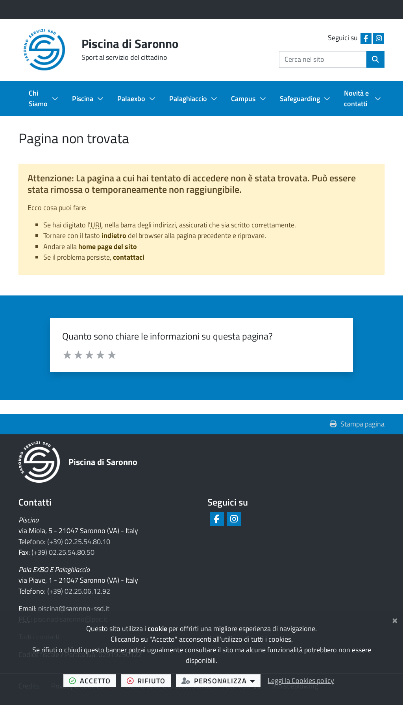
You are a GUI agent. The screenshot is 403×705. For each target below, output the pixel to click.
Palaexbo (131, 98)
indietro (114, 235)
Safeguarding (300, 98)
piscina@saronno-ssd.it (73, 608)
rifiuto (149, 680)
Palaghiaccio (188, 98)
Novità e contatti (356, 98)
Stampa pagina (357, 424)
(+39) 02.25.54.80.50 (62, 552)
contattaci (128, 257)
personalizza (221, 680)
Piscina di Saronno (102, 461)
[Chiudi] (395, 619)
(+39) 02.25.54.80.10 (78, 541)
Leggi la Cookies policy (301, 680)
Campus (243, 98)
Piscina (82, 98)
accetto (92, 680)
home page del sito (107, 246)
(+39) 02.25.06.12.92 (78, 591)
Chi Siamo (38, 98)
